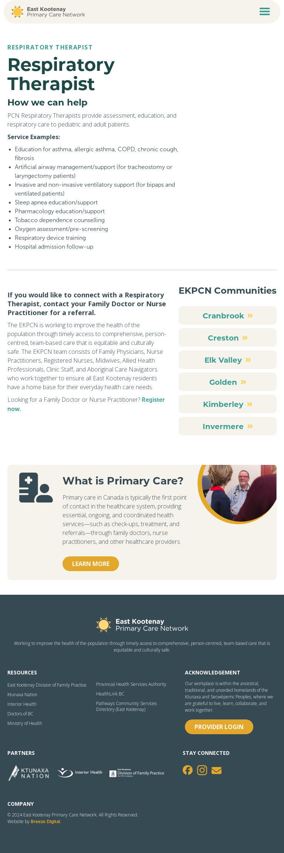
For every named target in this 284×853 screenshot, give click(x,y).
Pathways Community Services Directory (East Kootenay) (126, 706)
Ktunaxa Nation (22, 695)
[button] (265, 12)
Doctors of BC (20, 714)
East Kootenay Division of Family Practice (47, 685)
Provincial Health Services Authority (131, 684)
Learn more (90, 564)
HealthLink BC (110, 694)
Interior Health (22, 704)
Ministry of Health (24, 723)
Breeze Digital (45, 821)
